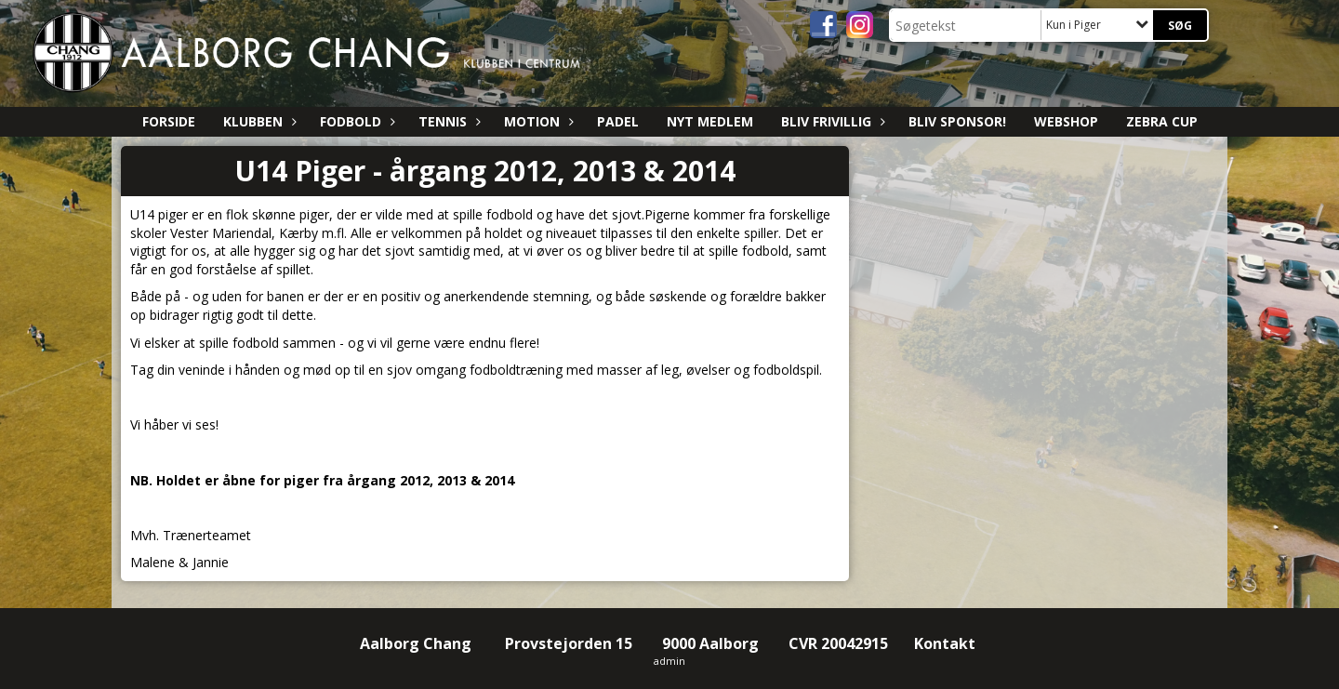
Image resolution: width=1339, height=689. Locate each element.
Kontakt (946, 643)
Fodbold (355, 121)
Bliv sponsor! (957, 121)
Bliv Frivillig (831, 121)
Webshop (1066, 121)
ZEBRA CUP (1162, 121)
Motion (536, 121)
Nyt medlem (710, 121)
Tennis (447, 121)
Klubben (257, 121)
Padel (618, 121)
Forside (168, 121)
